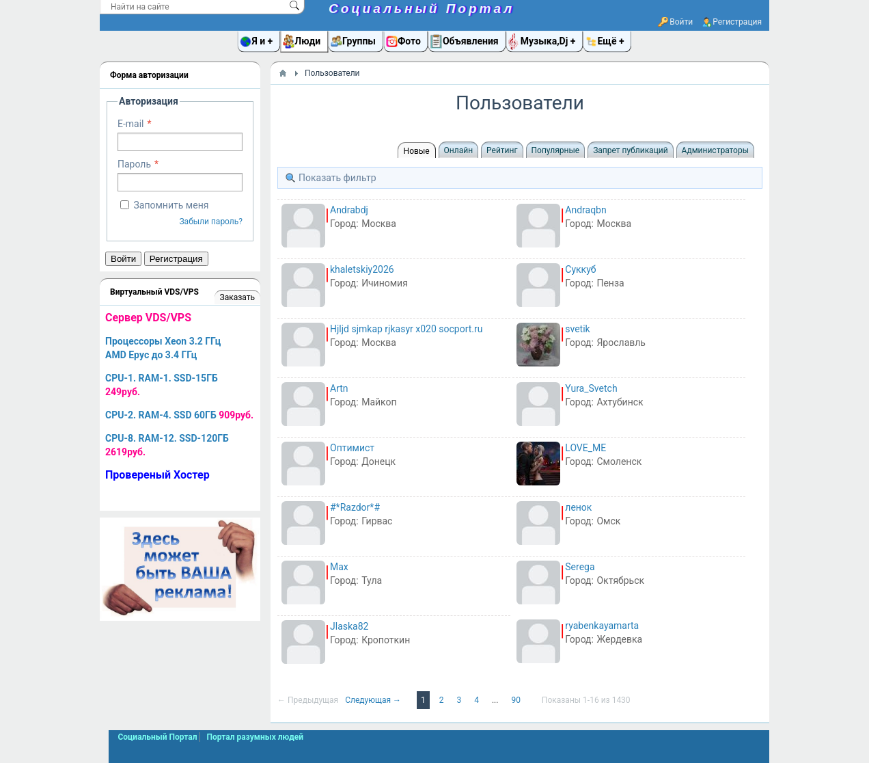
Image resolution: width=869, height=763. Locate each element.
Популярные (556, 150)
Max (339, 566)
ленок (578, 507)
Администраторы (715, 150)
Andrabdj (349, 209)
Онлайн (458, 150)
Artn (339, 388)
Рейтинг (501, 150)
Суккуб (580, 269)
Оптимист (352, 447)
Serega (579, 566)
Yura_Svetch (591, 388)
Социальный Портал (421, 8)
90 (516, 700)
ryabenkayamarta (602, 625)
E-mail (131, 123)
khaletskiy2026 (362, 269)
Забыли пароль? (211, 221)
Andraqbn (585, 209)
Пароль (134, 164)
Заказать (237, 297)
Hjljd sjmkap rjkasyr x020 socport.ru (406, 328)
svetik (577, 328)
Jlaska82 (349, 626)
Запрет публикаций (630, 150)
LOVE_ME (585, 447)
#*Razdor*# (355, 507)
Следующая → (374, 700)
